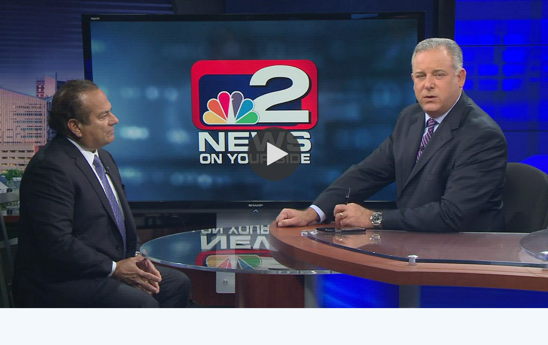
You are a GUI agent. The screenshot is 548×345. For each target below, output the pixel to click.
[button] (274, 154)
